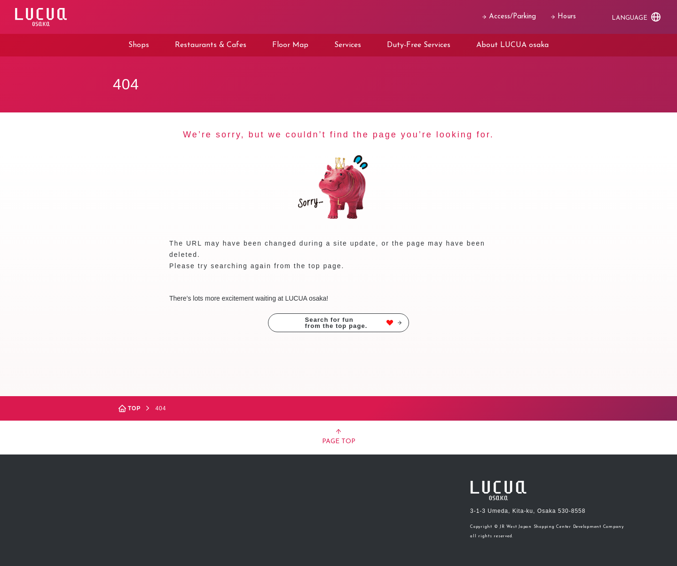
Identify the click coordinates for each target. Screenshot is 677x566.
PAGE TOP (338, 437)
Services (347, 45)
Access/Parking (509, 16)
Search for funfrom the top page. (353, 322)
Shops (138, 45)
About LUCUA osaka (512, 45)
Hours (563, 16)
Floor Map (290, 45)
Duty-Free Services (418, 45)
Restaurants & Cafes (210, 45)
